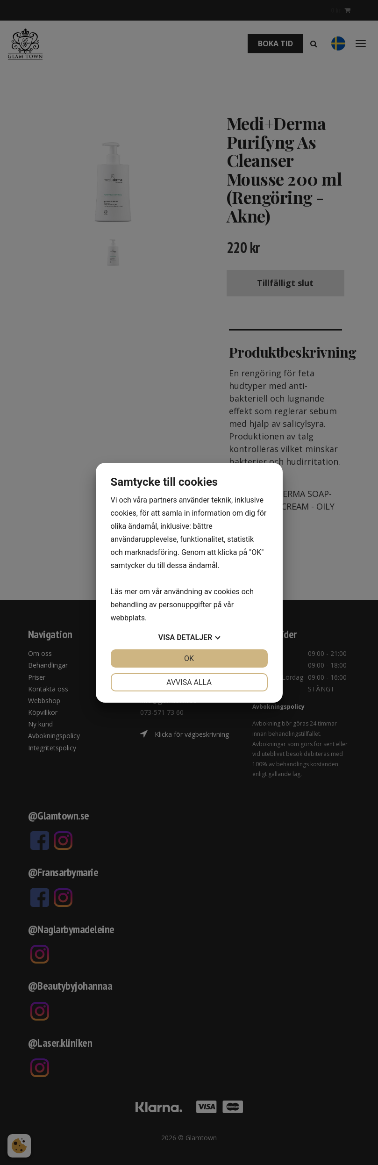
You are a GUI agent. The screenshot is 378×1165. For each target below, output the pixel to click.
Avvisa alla (189, 682)
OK (189, 658)
